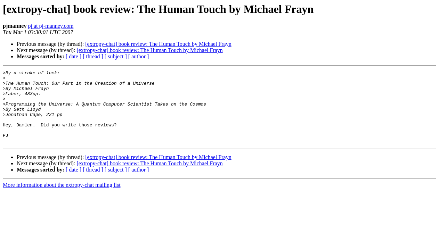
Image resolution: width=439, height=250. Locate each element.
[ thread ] (93, 56)
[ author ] (138, 56)
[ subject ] (116, 56)
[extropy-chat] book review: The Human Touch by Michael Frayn (158, 44)
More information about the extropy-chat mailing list (62, 199)
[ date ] (73, 56)
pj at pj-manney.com (50, 26)
